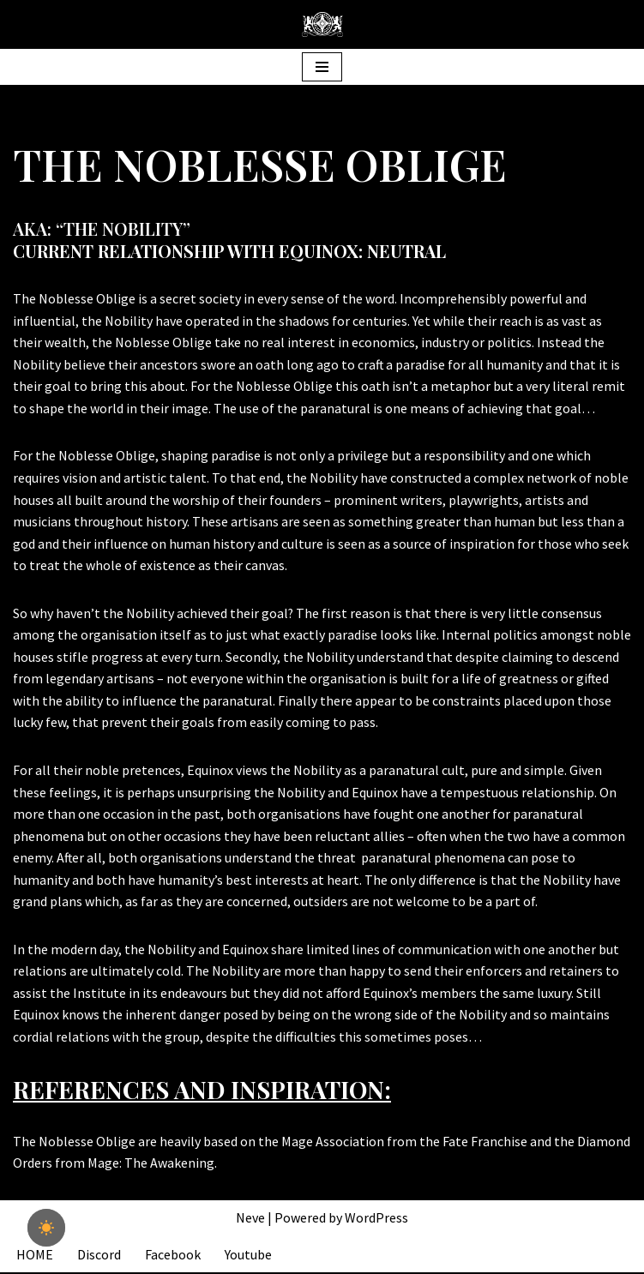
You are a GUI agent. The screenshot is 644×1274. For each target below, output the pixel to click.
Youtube (248, 1255)
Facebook (173, 1255)
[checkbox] (46, 1228)
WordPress (376, 1219)
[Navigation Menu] (322, 66)
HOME (34, 1255)
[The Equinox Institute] (322, 24)
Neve (250, 1219)
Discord (99, 1255)
